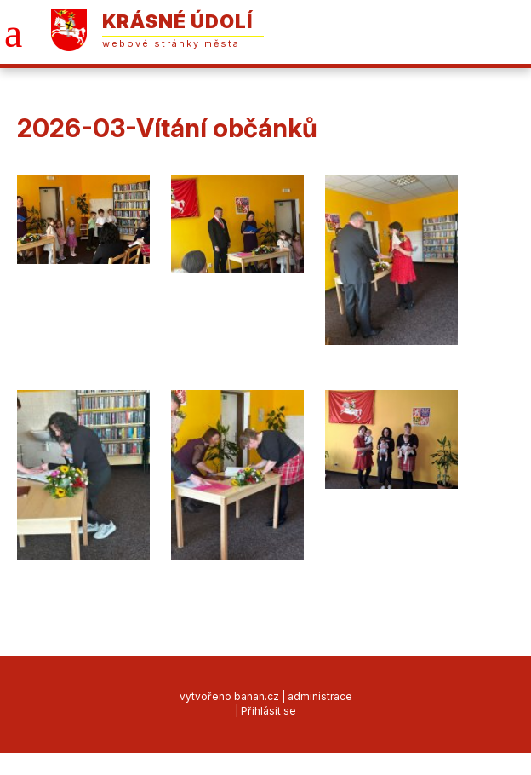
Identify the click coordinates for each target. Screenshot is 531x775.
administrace (320, 696)
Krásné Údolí (177, 21)
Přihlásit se (268, 710)
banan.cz (256, 696)
